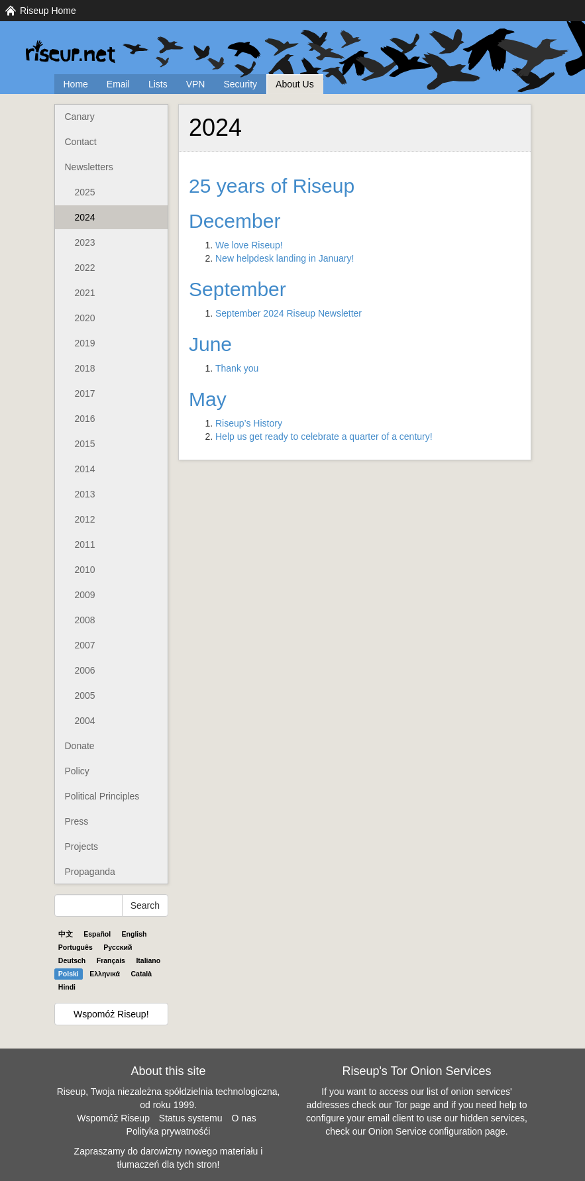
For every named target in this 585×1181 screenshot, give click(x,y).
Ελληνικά (104, 974)
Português (75, 947)
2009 (85, 595)
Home (76, 84)
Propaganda (90, 871)
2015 (85, 443)
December (234, 221)
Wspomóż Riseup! (111, 1014)
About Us (295, 84)
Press (77, 821)
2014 (85, 469)
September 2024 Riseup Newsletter (288, 313)
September (237, 289)
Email (118, 84)
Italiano (148, 960)
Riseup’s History (248, 423)
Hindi (67, 987)
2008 (85, 620)
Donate (80, 746)
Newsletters (89, 167)
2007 (85, 645)
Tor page (412, 1105)
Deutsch (71, 960)
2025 (85, 192)
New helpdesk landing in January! (284, 258)
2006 (85, 670)
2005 (85, 695)
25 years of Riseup (271, 186)
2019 (85, 343)
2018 (85, 368)
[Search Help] (88, 905)
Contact (81, 141)
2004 (85, 720)
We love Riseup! (249, 245)
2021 (85, 292)
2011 (85, 544)
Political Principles (102, 796)
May (208, 399)
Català (141, 974)
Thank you (236, 368)
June (210, 344)
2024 (85, 217)
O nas (243, 1118)
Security (240, 84)
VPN (195, 84)
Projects (82, 846)
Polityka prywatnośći (169, 1131)
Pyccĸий (117, 947)
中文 (65, 934)
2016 (85, 418)
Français (111, 960)
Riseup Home (48, 10)
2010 (85, 569)
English (134, 934)
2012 (85, 519)
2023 (85, 242)
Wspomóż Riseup (113, 1118)
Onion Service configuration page (436, 1131)
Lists (158, 84)
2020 (85, 318)
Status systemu (191, 1118)
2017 (85, 393)
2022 (85, 267)
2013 (85, 494)
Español (97, 934)
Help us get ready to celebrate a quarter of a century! (324, 436)
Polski (68, 974)
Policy (77, 771)
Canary (80, 116)
